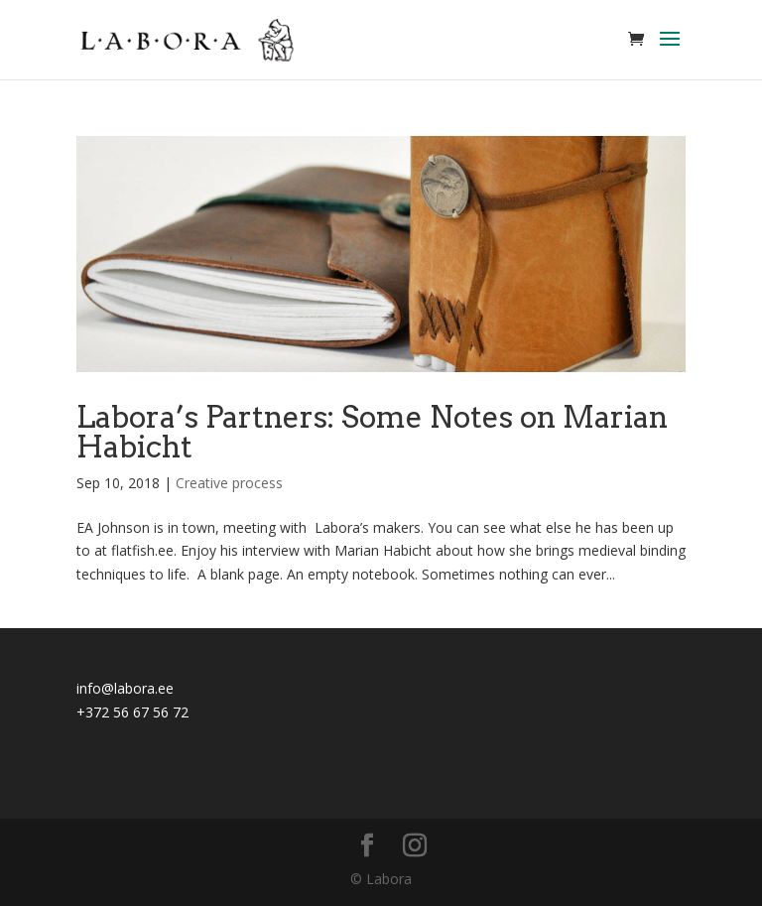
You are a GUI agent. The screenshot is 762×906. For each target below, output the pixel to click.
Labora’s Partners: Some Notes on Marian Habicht (372, 431)
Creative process (229, 482)
